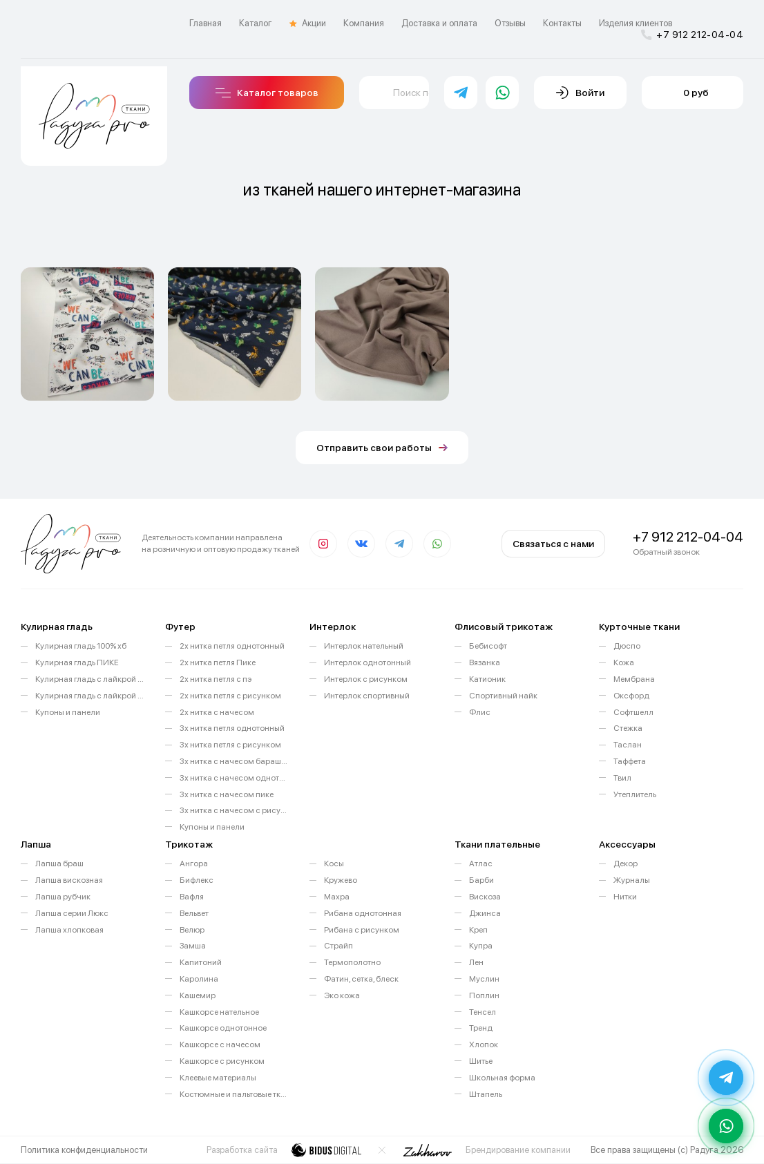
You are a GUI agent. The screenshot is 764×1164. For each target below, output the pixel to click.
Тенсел (482, 1012)
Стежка (627, 728)
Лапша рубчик (62, 896)
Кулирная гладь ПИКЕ (77, 662)
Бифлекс (196, 880)
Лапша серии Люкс (71, 913)
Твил (622, 778)
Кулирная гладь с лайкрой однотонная (89, 679)
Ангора (194, 863)
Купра (481, 946)
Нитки (625, 896)
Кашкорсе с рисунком (222, 1061)
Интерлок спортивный (367, 695)
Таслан (627, 745)
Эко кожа (342, 995)
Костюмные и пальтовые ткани (234, 1094)
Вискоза (485, 896)
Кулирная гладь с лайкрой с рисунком (89, 695)
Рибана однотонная (362, 913)
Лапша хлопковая (69, 930)
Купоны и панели (67, 712)
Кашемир (198, 995)
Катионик (487, 679)
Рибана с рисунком (361, 930)
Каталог (255, 23)
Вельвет (194, 913)
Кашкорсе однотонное (223, 1028)
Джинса (485, 913)
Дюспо (626, 646)
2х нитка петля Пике (218, 662)
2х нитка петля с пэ (215, 679)
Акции (307, 23)
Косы (334, 863)
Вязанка (484, 662)
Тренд (481, 1028)
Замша (193, 946)
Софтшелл (633, 712)
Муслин (484, 979)
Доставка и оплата (439, 23)
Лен (476, 962)
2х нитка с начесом (217, 712)
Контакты (562, 23)
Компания (363, 23)
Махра (337, 896)
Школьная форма (502, 1077)
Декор (625, 863)
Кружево (340, 880)
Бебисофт (488, 646)
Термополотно (352, 962)
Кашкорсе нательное (219, 1012)
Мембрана (634, 679)
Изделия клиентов (635, 23)
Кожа (623, 662)
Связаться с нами (553, 543)
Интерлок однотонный (367, 662)
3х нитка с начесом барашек (234, 761)
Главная (205, 23)
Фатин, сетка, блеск (361, 979)
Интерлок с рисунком (366, 679)
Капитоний (201, 962)
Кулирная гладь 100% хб (80, 646)
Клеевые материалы (218, 1077)
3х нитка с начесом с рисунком (234, 810)
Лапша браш (59, 863)
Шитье (481, 1061)
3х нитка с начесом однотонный (234, 778)
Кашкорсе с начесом (220, 1044)
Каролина (199, 979)
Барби (481, 880)
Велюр (192, 930)
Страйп (338, 946)
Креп (478, 930)
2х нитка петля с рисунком (230, 695)
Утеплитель (634, 794)
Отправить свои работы (382, 447)
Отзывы (510, 23)
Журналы (631, 880)
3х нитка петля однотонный (232, 728)
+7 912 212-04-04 (692, 34)
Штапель (485, 1094)
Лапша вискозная (69, 880)
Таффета (629, 761)
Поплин (484, 995)
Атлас (481, 863)
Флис (479, 712)
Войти (580, 92)
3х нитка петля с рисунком (230, 745)
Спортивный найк (503, 695)
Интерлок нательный (363, 646)
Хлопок (483, 1044)
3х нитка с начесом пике (227, 794)
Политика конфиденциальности (84, 1150)
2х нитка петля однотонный (232, 646)
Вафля (192, 896)
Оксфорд (631, 695)
